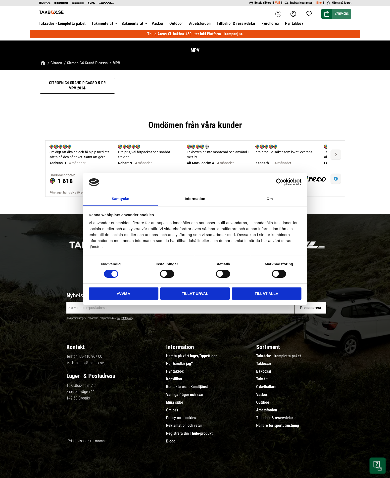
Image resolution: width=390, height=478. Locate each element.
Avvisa (123, 293)
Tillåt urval (195, 293)
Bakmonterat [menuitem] (133, 23)
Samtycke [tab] (120, 199)
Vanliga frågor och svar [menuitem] (184, 394)
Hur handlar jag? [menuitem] (179, 363)
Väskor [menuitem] (157, 23)
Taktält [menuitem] (262, 378)
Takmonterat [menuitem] (102, 23)
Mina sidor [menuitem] (174, 401)
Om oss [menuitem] (172, 409)
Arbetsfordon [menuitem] (200, 23)
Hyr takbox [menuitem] (294, 23)
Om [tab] (269, 199)
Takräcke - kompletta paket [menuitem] (62, 23)
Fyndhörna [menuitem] (270, 23)
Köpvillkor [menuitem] (174, 378)
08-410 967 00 (90, 356)
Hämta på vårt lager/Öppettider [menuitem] (191, 355)
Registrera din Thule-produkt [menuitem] (189, 433)
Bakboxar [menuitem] (263, 371)
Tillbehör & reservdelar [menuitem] (236, 23)
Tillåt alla (266, 293)
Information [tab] (195, 199)
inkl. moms (95, 440)
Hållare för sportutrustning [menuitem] (277, 425)
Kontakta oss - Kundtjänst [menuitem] (187, 386)
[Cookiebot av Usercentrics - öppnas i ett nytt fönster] (279, 182)
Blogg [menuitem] (170, 440)
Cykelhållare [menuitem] (266, 386)
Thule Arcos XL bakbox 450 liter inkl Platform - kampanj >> (195, 33)
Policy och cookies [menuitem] (181, 417)
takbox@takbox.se (89, 362)
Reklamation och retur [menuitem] (184, 425)
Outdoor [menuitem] (176, 23)
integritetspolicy (125, 317)
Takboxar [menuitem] (263, 363)
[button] (327, 14)
